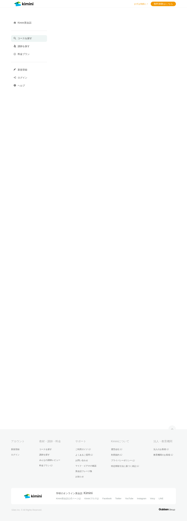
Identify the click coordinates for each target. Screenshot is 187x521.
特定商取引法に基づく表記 (125, 466)
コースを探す (45, 449)
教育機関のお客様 (163, 455)
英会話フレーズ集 (83, 471)
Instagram (141, 498)
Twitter (118, 498)
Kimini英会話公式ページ (68, 498)
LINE (161, 498)
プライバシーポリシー (123, 460)
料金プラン (45, 465)
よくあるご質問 (84, 455)
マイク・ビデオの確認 (85, 466)
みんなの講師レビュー (49, 460)
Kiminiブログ (92, 498)
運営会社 (116, 449)
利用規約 (116, 455)
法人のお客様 (161, 449)
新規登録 (15, 449)
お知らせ (79, 476)
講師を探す (44, 454)
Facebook (106, 498)
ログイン (15, 454)
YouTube (129, 498)
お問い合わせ (81, 460)
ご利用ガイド (83, 449)
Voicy (152, 498)
